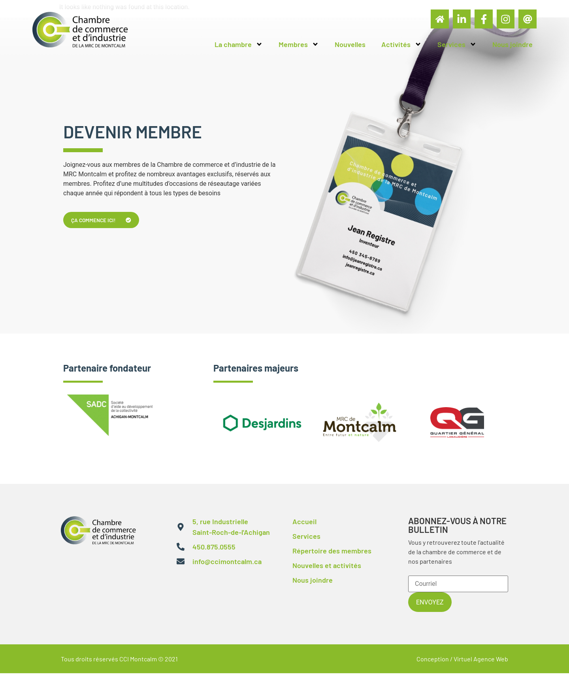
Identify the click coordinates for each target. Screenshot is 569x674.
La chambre (239, 45)
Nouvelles (350, 45)
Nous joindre (512, 45)
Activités (401, 45)
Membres (299, 45)
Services (457, 45)
